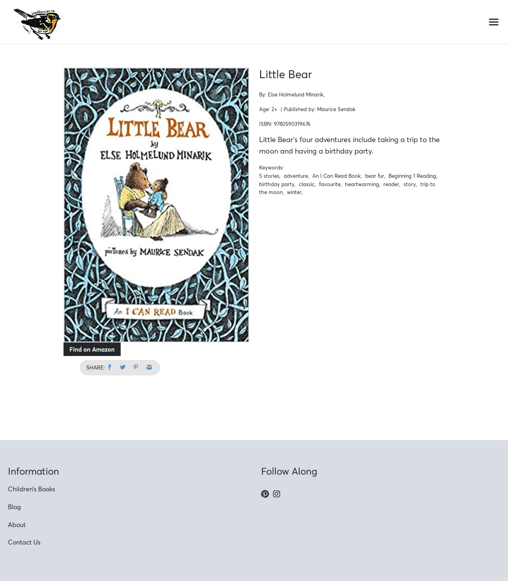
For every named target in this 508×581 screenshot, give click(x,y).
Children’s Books (31, 489)
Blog (14, 507)
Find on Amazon (92, 349)
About (17, 525)
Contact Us (24, 542)
